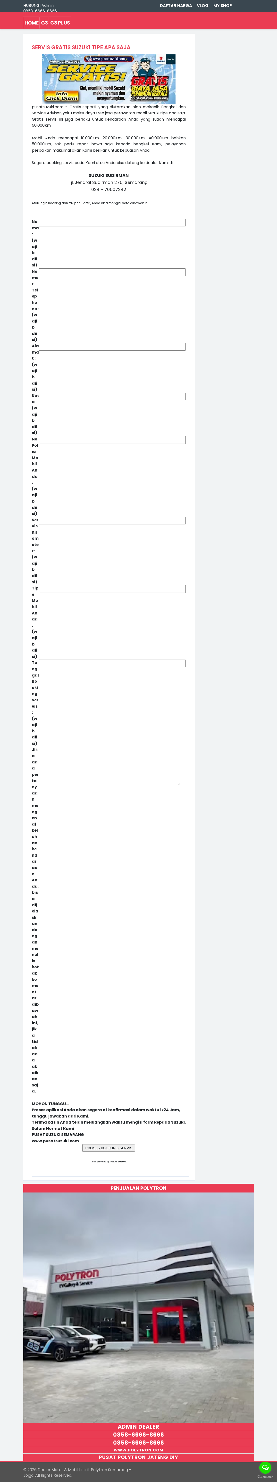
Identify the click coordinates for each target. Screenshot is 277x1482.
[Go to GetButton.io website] (265, 1477)
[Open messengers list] (265, 1468)
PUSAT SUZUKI (118, 1161)
